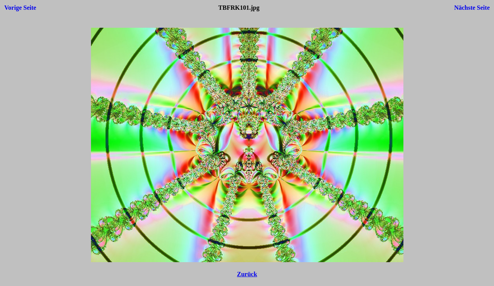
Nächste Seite (472, 7)
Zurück (247, 274)
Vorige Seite (20, 7)
